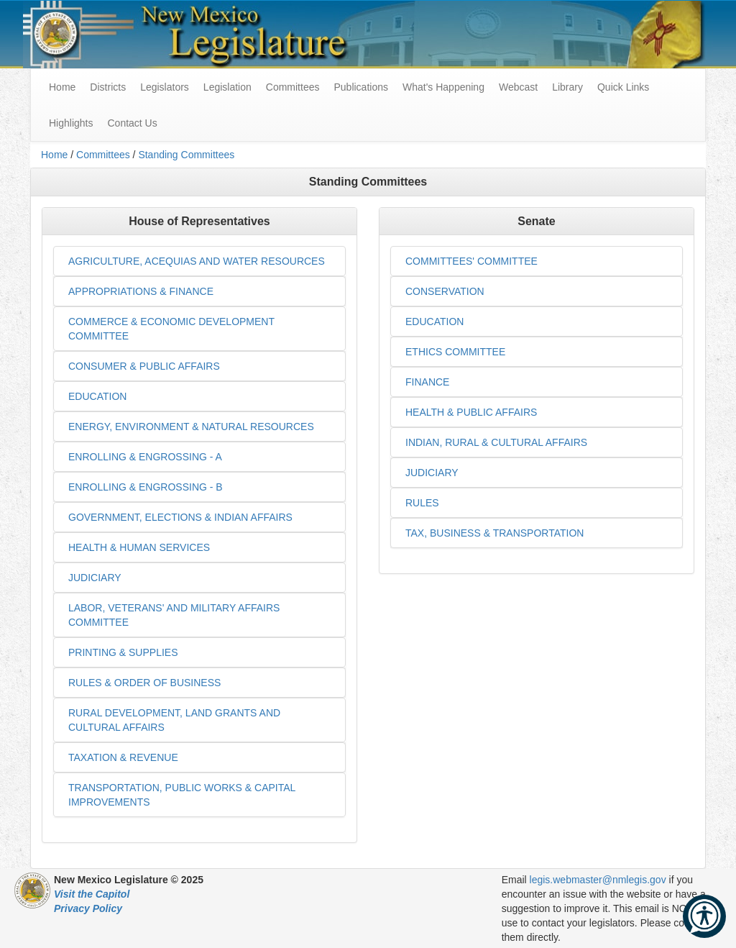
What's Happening (443, 87)
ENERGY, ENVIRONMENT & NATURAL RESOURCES (191, 426)
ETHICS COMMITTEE (455, 351)
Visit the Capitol (91, 894)
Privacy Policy (88, 908)
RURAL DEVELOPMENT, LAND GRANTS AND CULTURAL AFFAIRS (174, 720)
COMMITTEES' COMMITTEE (471, 261)
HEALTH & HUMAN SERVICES (139, 547)
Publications (361, 87)
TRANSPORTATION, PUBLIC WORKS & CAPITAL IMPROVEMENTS (181, 795)
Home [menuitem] (62, 87)
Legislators (164, 87)
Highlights (71, 123)
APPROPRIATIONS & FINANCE (140, 291)
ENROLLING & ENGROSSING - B (145, 487)
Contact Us (132, 123)
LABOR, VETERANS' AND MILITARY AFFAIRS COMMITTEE (174, 615)
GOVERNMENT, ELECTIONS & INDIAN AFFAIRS (180, 517)
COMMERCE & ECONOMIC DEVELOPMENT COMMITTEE (171, 329)
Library (567, 87)
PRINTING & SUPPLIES (123, 652)
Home (54, 154)
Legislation (227, 87)
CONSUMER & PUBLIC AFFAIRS (144, 366)
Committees (293, 87)
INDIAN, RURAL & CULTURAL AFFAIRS (496, 442)
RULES (422, 503)
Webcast (518, 87)
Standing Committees (186, 154)
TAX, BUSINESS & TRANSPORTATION (494, 533)
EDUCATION (97, 396)
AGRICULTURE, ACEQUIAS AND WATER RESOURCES (196, 261)
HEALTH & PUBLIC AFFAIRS (471, 412)
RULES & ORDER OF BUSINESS (144, 682)
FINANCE (427, 382)
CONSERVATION (444, 291)
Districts (108, 87)
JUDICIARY (94, 577)
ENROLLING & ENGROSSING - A (145, 456)
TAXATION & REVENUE (123, 757)
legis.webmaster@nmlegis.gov (598, 879)
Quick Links (623, 87)
